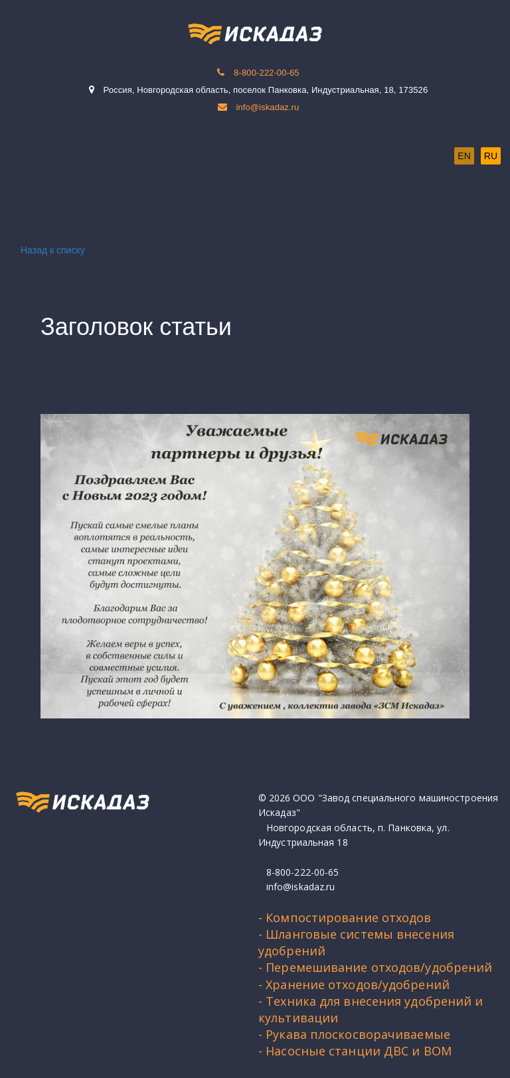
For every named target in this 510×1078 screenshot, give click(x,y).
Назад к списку (50, 249)
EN (464, 156)
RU (490, 156)
